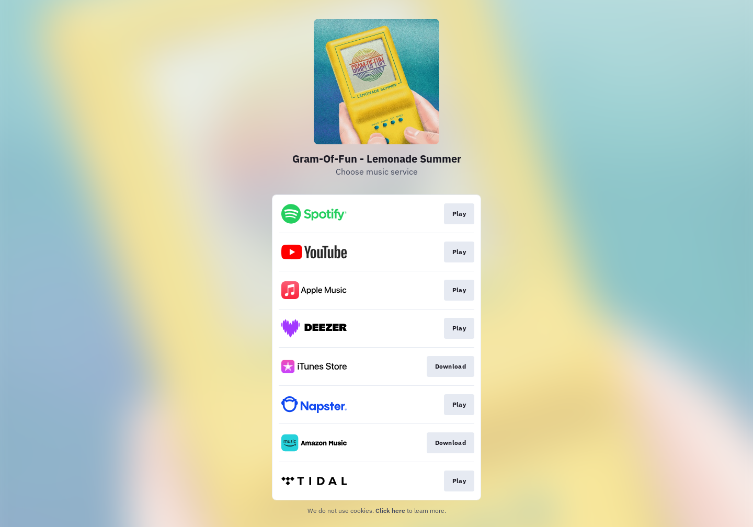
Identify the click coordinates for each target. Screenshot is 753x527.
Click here (390, 510)
